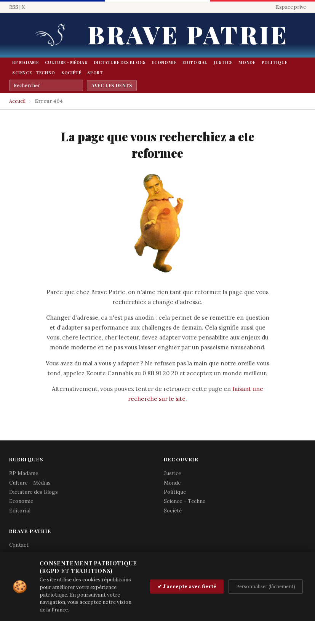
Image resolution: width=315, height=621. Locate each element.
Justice (223, 62)
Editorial (195, 62)
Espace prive (291, 7)
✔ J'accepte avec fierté (187, 586)
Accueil (17, 101)
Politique (275, 62)
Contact (19, 544)
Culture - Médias (66, 62)
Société (71, 72)
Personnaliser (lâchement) (265, 586)
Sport (95, 72)
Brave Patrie (188, 34)
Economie (164, 62)
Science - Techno (33, 72)
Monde (246, 62)
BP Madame (25, 62)
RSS (13, 7)
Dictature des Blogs (120, 62)
